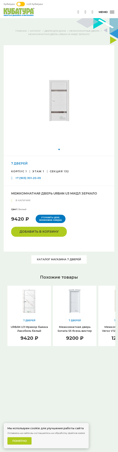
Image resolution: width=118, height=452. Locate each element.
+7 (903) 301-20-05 (28, 178)
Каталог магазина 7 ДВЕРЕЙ (59, 259)
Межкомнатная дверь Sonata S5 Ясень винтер (75, 329)
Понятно (19, 441)
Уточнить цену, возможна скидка (50, 218)
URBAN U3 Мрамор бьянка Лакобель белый (29, 329)
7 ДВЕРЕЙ (19, 163)
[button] (59, 149)
